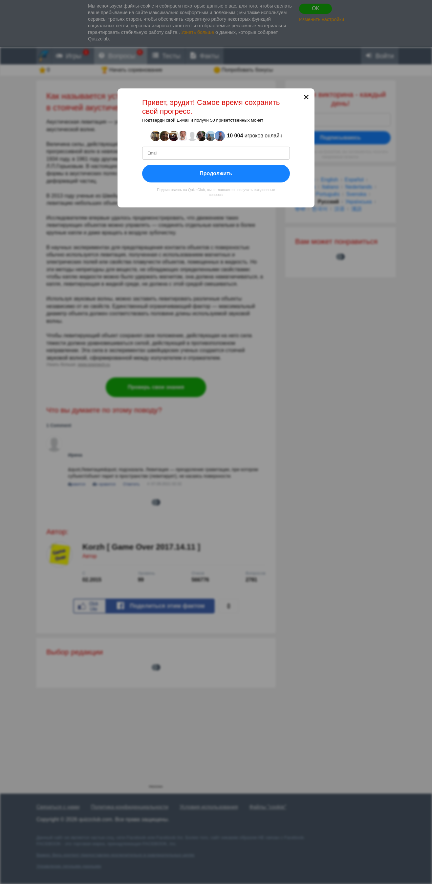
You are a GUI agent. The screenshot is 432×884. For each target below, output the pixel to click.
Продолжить (216, 173)
